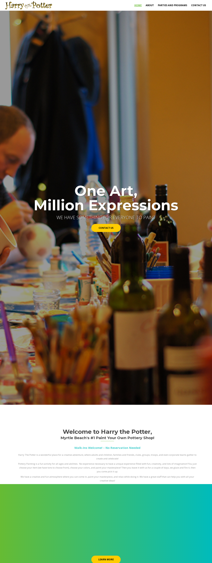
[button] (106, 228)
